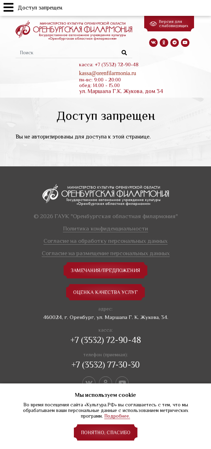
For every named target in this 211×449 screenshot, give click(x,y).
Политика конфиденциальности (105, 228)
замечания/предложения (105, 270)
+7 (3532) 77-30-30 (105, 364)
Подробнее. (117, 416)
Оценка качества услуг (105, 292)
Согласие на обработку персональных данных (105, 241)
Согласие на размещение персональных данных (106, 253)
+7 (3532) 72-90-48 (105, 340)
